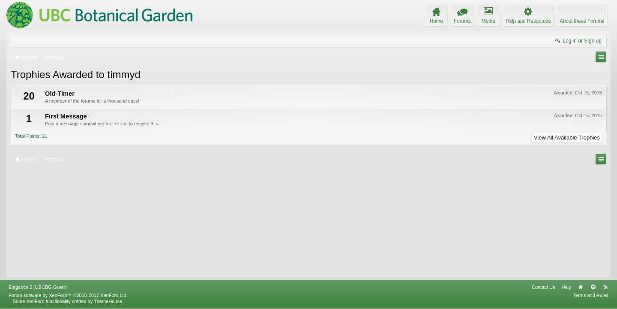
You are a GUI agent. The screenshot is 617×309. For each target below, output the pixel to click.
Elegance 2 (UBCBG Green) (38, 287)
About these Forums (582, 21)
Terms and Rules (590, 295)
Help (566, 287)
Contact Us (543, 287)
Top (593, 287)
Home (581, 287)
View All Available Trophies (567, 137)
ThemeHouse (108, 301)
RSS (605, 287)
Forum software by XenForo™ (68, 295)
